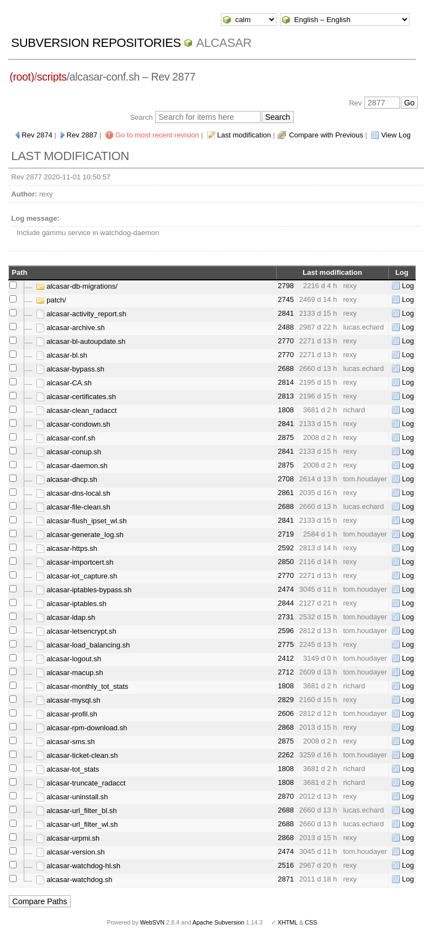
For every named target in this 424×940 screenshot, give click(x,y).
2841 (286, 313)
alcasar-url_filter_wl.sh (77, 824)
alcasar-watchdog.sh (74, 879)
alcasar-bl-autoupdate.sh (81, 341)
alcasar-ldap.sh (66, 617)
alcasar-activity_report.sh (81, 314)
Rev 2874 (37, 135)
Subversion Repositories (96, 43)
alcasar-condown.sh (73, 424)
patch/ (51, 300)
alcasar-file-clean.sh (73, 507)
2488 (286, 327)
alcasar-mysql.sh (68, 700)
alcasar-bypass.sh (70, 369)
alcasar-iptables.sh (71, 603)
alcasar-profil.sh (66, 714)
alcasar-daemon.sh (72, 465)
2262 (286, 755)
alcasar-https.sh (66, 548)
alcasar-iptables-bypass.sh (84, 590)
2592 (286, 548)
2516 (286, 865)
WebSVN (152, 922)
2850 (286, 561)
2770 (286, 341)
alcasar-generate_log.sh (80, 534)
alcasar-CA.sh (64, 383)
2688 (286, 368)
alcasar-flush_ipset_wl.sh (81, 521)
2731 (286, 617)
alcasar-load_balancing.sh (83, 645)
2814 (286, 382)
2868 (286, 727)
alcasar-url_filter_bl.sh (76, 810)
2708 (286, 479)
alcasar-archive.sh (70, 327)
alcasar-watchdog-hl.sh (78, 866)
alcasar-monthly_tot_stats (82, 686)
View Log (395, 135)
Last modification (244, 135)
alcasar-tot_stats (67, 769)
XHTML (288, 922)
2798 (286, 286)
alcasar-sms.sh (65, 741)
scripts (52, 77)
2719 (286, 534)
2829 (286, 699)
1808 (286, 410)
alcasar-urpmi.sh (68, 838)
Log (408, 286)
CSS (311, 922)
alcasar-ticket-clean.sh (77, 755)
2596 (286, 630)
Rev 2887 (82, 135)
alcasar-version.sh (70, 852)
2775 (286, 644)
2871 (286, 879)
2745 (286, 299)
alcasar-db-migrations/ (77, 286)
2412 (286, 658)
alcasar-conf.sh (66, 438)
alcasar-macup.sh (69, 672)
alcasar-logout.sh (69, 659)
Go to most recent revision (157, 135)
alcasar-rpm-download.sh (82, 728)
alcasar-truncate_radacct (81, 783)
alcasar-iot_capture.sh (77, 576)
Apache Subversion (219, 922)
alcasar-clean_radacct (76, 410)
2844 (286, 603)
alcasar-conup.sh (69, 452)
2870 (286, 796)
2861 (286, 492)
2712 (286, 672)
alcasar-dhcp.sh (66, 479)
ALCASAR (223, 43)
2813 (286, 396)
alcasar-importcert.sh (75, 562)
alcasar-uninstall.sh (72, 797)
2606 (286, 713)
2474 (286, 589)
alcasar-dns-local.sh (73, 493)
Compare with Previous (326, 135)
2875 (286, 437)
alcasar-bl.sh (61, 355)
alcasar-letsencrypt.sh (76, 631)
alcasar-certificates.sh (76, 396)
